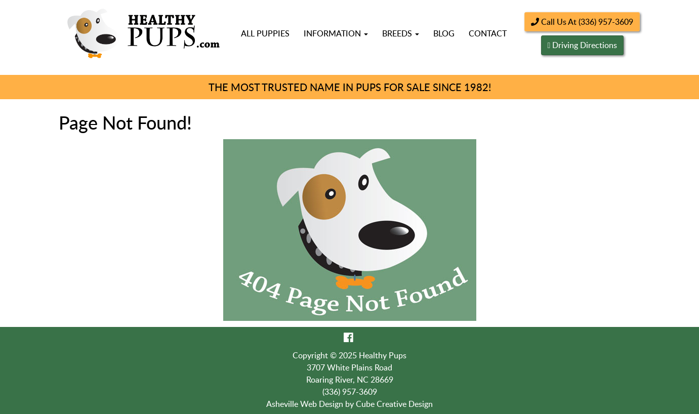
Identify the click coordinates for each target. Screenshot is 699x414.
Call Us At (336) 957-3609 (582, 21)
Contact (488, 33)
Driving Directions (584, 45)
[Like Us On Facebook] (348, 337)
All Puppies (265, 33)
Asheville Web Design (304, 403)
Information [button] (336, 33)
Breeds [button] (400, 33)
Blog (444, 33)
